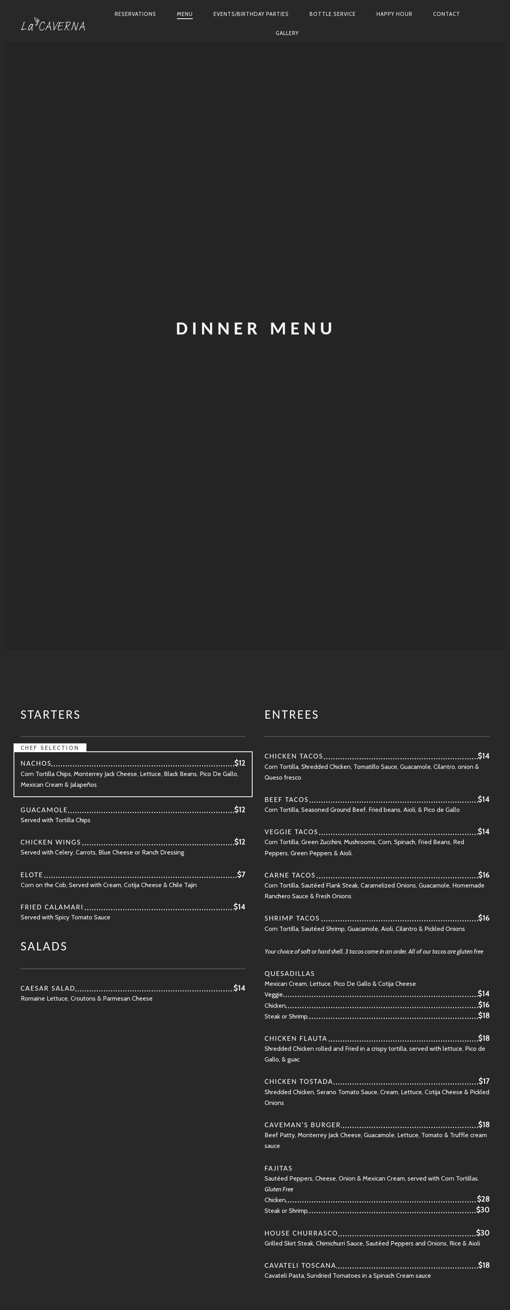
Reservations (135, 14)
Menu (185, 14)
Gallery (287, 33)
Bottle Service (333, 14)
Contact (446, 14)
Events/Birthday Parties (251, 14)
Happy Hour (394, 14)
